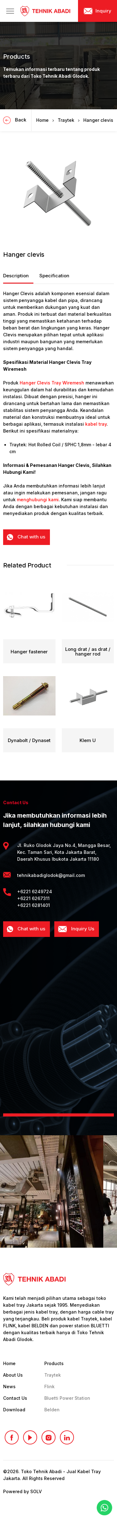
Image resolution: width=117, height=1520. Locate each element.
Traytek (66, 120)
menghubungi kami (38, 499)
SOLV (36, 1491)
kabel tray (96, 424)
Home (42, 120)
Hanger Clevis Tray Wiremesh (52, 382)
